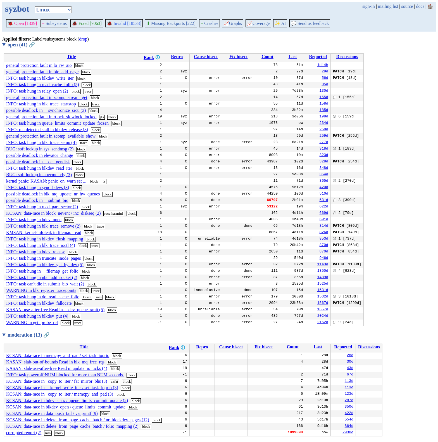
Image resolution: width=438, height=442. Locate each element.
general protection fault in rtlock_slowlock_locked (51, 116)
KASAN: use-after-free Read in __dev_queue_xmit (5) (55, 309)
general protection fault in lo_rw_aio (39, 65)
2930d (347, 432)
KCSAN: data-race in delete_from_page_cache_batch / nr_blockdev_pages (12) (77, 419)
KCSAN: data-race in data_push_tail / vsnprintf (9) (52, 413)
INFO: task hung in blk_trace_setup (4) (41, 142)
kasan (87, 297)
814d (324, 226)
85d (325, 84)
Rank (149, 57)
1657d (322, 309)
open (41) (21, 45)
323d (324, 155)
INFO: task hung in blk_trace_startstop (41, 103)
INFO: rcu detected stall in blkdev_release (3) (47, 129)
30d (350, 362)
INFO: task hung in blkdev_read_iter (39, 168)
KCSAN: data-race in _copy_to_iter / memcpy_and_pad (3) (59, 394)
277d (324, 142)
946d (324, 258)
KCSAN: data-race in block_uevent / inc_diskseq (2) (53, 213)
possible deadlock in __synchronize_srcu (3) (46, 110)
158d (324, 104)
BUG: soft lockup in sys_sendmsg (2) (39, 148)
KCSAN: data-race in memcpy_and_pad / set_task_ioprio (57, 355)
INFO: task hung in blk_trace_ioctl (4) (40, 245)
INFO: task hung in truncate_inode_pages (43, 258)
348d (324, 168)
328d (324, 161)
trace (87, 91)
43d (350, 368)
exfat (114, 381)
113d (349, 381)
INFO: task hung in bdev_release (35, 251)
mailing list (388, 6)
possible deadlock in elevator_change (39, 155)
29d (325, 71)
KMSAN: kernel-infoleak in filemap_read (43, 232)
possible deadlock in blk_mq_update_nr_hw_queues (53, 194)
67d (350, 374)
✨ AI (280, 23)
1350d (322, 271)
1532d (322, 296)
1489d (322, 277)
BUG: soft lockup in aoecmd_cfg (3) (39, 174)
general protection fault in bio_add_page (42, 71)
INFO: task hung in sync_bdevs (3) (37, 187)
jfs (102, 117)
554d (349, 419)
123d (349, 394)
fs (104, 181)
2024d (322, 316)
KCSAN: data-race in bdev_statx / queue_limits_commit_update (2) (67, 400)
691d (324, 219)
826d (324, 232)
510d (324, 194)
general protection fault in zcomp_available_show (51, 136)
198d (324, 116)
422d (349, 413)
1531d (322, 290)
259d (324, 136)
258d (324, 129)
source (407, 6)
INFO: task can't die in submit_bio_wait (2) (45, 284)
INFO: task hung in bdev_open (33, 219)
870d (324, 245)
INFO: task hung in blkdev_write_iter (40, 78)
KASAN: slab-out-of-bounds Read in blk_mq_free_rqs (55, 362)
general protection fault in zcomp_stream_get (46, 97)
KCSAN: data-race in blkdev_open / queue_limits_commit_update (65, 407)
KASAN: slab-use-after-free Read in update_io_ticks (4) (56, 368)
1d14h (322, 65)
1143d (322, 264)
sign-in (368, 6)
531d (324, 200)
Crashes (209, 23)
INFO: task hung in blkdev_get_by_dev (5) (45, 264)
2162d (322, 322)
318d (324, 149)
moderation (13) (28, 335)
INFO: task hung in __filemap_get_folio (42, 271)
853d (324, 239)
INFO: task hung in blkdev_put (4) (37, 316)
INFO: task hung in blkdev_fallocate (39, 303)
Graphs (232, 23)
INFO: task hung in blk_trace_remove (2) (43, 226)
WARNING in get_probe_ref (32, 322)
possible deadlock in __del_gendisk (38, 161)
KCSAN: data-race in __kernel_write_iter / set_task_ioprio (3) (62, 387)
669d (324, 213)
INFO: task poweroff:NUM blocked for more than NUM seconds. (65, 374)
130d (324, 91)
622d (324, 206)
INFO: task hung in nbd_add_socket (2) (41, 277)
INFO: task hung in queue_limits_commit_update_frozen (57, 123)
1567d (322, 303)
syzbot (17, 9)
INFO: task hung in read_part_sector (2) (42, 206)
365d (324, 181)
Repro (177, 56)
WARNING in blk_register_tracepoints (41, 290)
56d (325, 78)
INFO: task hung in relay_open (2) (37, 91)
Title (71, 56)
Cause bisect (206, 56)
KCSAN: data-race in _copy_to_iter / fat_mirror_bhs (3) (56, 381)
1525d (322, 284)
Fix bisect (238, 56)
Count (267, 56)
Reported (318, 56)
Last (293, 56)
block (79, 65)
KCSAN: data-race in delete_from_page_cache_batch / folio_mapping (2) (72, 426)
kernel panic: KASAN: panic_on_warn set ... (46, 181)
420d (324, 187)
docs (420, 6)
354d (324, 174)
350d (349, 407)
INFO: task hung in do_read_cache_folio (42, 296)
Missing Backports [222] (171, 23)
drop (83, 39)
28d (350, 355)
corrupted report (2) (23, 432)
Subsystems (54, 23)
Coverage (258, 23)
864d (349, 426)
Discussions (347, 56)
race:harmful (113, 213)
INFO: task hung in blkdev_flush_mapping (44, 239)
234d (324, 123)
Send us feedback (310, 23)
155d (324, 97)
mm (98, 297)
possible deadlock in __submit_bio (37, 200)
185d (324, 110)
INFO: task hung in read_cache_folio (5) (42, 84)
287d (349, 400)
